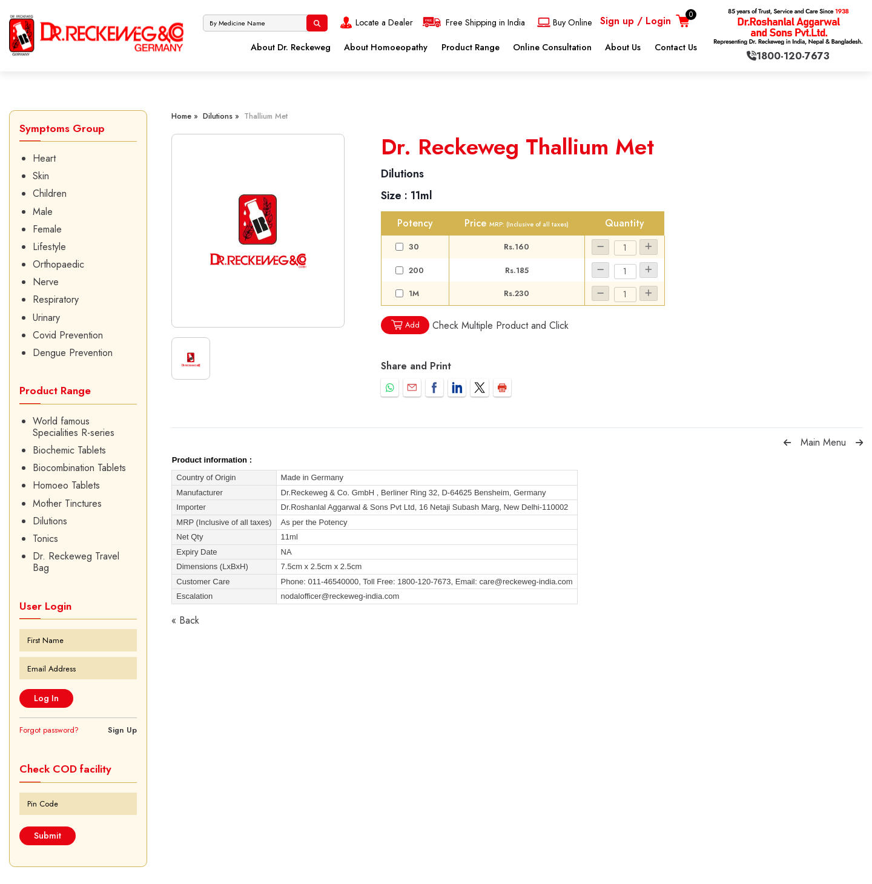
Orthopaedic (58, 264)
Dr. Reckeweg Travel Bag (76, 561)
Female (47, 229)
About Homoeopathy (386, 47)
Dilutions (50, 521)
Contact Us (676, 47)
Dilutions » (221, 116)
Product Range (470, 47)
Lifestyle (49, 246)
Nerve (46, 282)
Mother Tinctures (67, 503)
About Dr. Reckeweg (291, 47)
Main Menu (823, 442)
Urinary (46, 317)
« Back (185, 620)
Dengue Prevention (73, 352)
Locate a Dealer (375, 22)
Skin (41, 176)
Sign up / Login (635, 21)
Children (50, 193)
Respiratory (56, 299)
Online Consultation (552, 47)
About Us (623, 47)
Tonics (45, 538)
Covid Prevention (68, 335)
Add (405, 324)
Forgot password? (49, 730)
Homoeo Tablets (66, 485)
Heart (44, 158)
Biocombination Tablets (79, 467)
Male (43, 211)
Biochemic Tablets (69, 450)
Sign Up (122, 730)
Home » (184, 116)
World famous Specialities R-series (73, 426)
